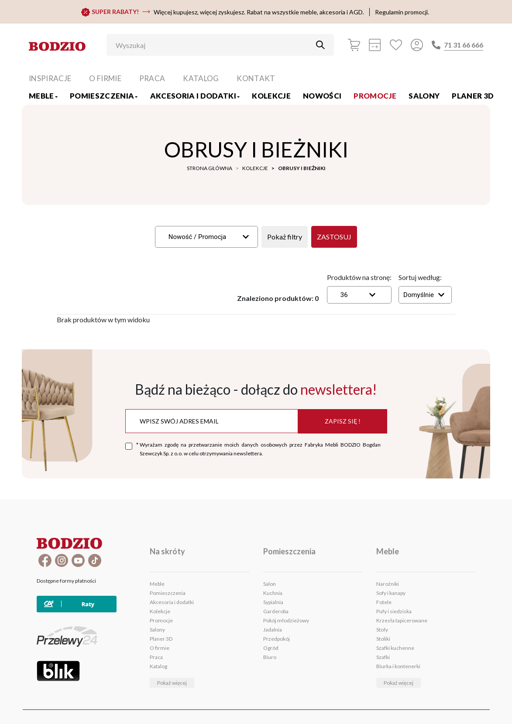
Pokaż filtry (284, 236)
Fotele (384, 602)
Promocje (375, 95)
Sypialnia (273, 602)
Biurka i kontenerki (398, 666)
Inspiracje (50, 78)
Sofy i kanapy (390, 593)
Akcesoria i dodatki (195, 95)
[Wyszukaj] (214, 44)
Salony (424, 95)
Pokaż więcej (172, 683)
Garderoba (276, 611)
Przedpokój (276, 638)
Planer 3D (473, 95)
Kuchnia (272, 593)
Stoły (382, 629)
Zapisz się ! (343, 421)
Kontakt (256, 78)
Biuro (269, 657)
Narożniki (387, 584)
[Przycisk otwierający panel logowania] (417, 45)
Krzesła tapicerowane (401, 620)
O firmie (105, 78)
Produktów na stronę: (359, 277)
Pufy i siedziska (394, 611)
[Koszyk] (354, 45)
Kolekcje (271, 95)
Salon (269, 584)
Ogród (270, 648)
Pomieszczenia (104, 95)
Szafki (383, 657)
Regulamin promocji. (402, 12)
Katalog (201, 78)
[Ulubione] (396, 45)
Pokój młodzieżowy (286, 620)
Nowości (322, 95)
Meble (43, 95)
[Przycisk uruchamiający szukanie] (320, 45)
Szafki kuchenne (395, 648)
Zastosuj (334, 236)
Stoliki (383, 638)
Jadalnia (272, 629)
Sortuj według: (420, 277)
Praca (152, 78)
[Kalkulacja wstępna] (375, 45)
